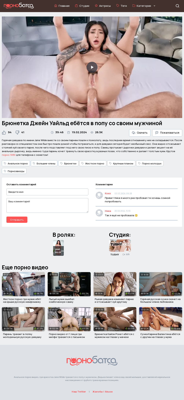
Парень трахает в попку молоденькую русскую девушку (22, 335)
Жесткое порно (92, 163)
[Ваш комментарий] (47, 205)
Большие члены (44, 163)
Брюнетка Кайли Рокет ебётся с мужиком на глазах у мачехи (114, 335)
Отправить (17, 219)
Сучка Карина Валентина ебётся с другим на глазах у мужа (160, 335)
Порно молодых (149, 163)
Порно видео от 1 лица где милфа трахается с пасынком (67, 335)
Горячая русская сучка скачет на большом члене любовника (160, 300)
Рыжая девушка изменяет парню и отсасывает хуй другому (114, 300)
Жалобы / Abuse (103, 391)
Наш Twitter (79, 391)
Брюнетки (68, 163)
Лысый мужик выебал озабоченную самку (61, 300)
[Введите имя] (47, 192)
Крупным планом (121, 163)
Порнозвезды (14, 171)
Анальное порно (16, 163)
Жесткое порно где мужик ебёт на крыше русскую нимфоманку (22, 300)
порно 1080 (9, 154)
